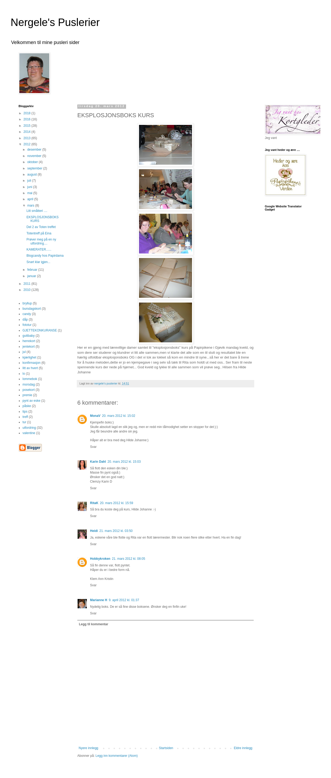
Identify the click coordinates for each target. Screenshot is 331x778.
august (32, 174)
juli (29, 180)
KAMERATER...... (38, 249)
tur (24, 422)
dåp (25, 319)
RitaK (94, 503)
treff (25, 417)
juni (30, 187)
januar (32, 276)
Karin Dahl (98, 462)
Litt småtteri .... (36, 211)
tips (25, 411)
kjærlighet (29, 357)
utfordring (29, 428)
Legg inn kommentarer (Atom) (117, 756)
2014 (28, 132)
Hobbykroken (100, 559)
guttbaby (29, 336)
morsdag (29, 384)
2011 (28, 284)
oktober (33, 162)
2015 (28, 126)
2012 (28, 144)
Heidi (94, 531)
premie (27, 395)
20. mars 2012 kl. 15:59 (116, 503)
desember (34, 149)
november (34, 156)
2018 (28, 113)
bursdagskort (32, 309)
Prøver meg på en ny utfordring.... (41, 241)
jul (24, 352)
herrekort (29, 341)
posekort (29, 390)
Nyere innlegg (88, 748)
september (35, 168)
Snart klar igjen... (38, 262)
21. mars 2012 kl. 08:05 (128, 559)
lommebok (30, 379)
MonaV (95, 416)
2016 (28, 119)
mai (30, 193)
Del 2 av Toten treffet (41, 227)
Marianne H (98, 600)
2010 (28, 290)
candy (27, 314)
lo (24, 373)
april (30, 199)
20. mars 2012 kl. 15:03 (124, 462)
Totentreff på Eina (38, 233)
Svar (93, 447)
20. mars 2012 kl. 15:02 (118, 416)
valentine (29, 433)
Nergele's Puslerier (55, 22)
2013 (28, 138)
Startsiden (166, 748)
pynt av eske (31, 401)
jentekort (29, 346)
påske (27, 406)
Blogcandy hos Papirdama (45, 255)
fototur (27, 325)
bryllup (27, 303)
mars (31, 205)
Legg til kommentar (93, 624)
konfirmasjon (32, 363)
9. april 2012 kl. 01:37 (124, 600)
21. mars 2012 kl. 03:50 (115, 531)
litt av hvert (30, 368)
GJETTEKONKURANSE (40, 330)
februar (32, 270)
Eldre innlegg (243, 748)
